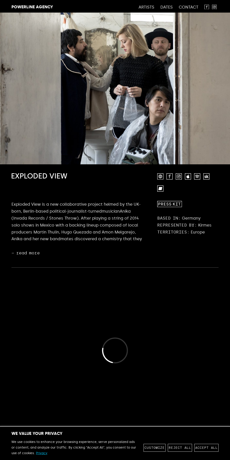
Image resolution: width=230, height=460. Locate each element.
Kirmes (205, 225)
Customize (154, 448)
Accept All (206, 448)
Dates (166, 7)
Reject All (180, 448)
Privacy (41, 453)
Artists (146, 7)
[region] (115, 443)
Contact (188, 7)
